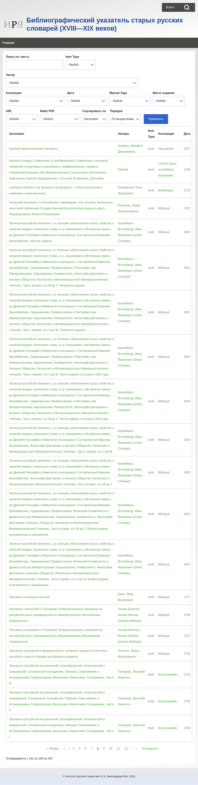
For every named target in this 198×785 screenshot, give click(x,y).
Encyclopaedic (167, 674)
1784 (187, 169)
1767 (187, 148)
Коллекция (14, 93)
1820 (187, 472)
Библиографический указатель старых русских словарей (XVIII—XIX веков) (105, 24)
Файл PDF (47, 111)
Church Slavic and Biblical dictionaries (167, 169)
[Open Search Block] (186, 7)
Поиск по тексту (17, 56)
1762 (187, 653)
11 (119, 748)
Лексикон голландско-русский (29, 597)
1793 (187, 674)
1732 (187, 190)
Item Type (72, 56)
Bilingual (163, 208)
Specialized (165, 148)
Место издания (163, 93)
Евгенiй (123, 169)
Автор (10, 74)
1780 (187, 614)
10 (112, 748)
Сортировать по (94, 111)
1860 (187, 232)
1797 (187, 208)
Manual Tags (118, 93)
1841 (187, 267)
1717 (187, 597)
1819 (187, 439)
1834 (187, 356)
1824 (187, 514)
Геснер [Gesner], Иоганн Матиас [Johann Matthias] (129, 614)
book (151, 148)
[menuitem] (170, 7)
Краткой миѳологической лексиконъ (33, 148)
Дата (70, 93)
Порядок (116, 111)
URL (9, 111)
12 (127, 748)
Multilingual (165, 190)
